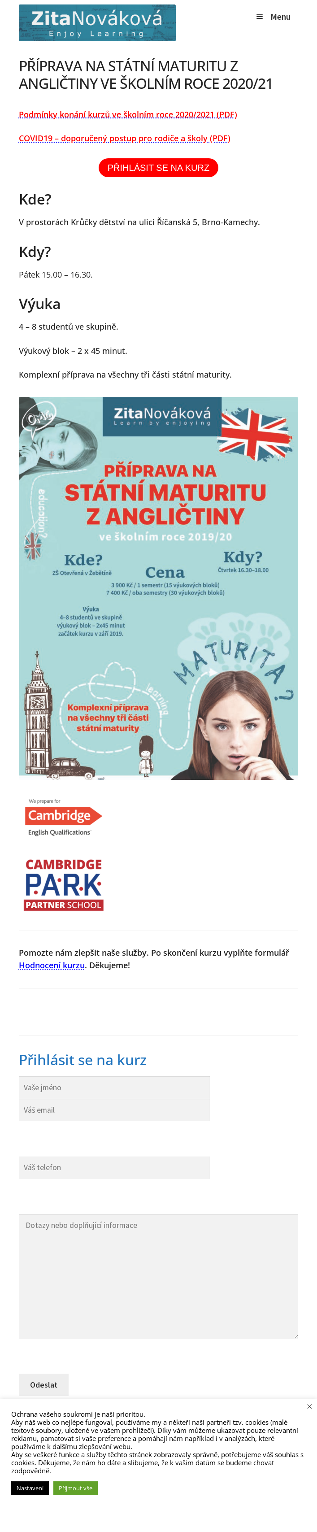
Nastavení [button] (30, 1488)
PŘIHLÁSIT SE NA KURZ (158, 168)
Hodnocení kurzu (52, 965)
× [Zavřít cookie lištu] (310, 1406)
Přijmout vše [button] (75, 1488)
